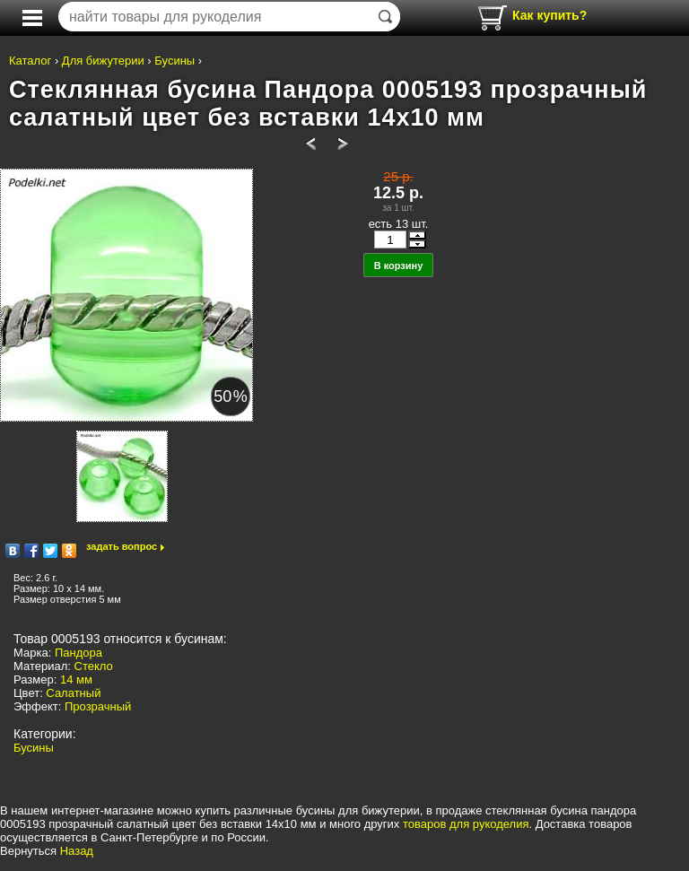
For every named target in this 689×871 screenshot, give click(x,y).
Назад (76, 851)
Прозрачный (98, 706)
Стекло (93, 666)
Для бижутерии (103, 60)
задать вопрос (121, 546)
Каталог (30, 60)
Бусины (174, 60)
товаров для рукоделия (465, 824)
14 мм (76, 679)
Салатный (73, 693)
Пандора (78, 652)
